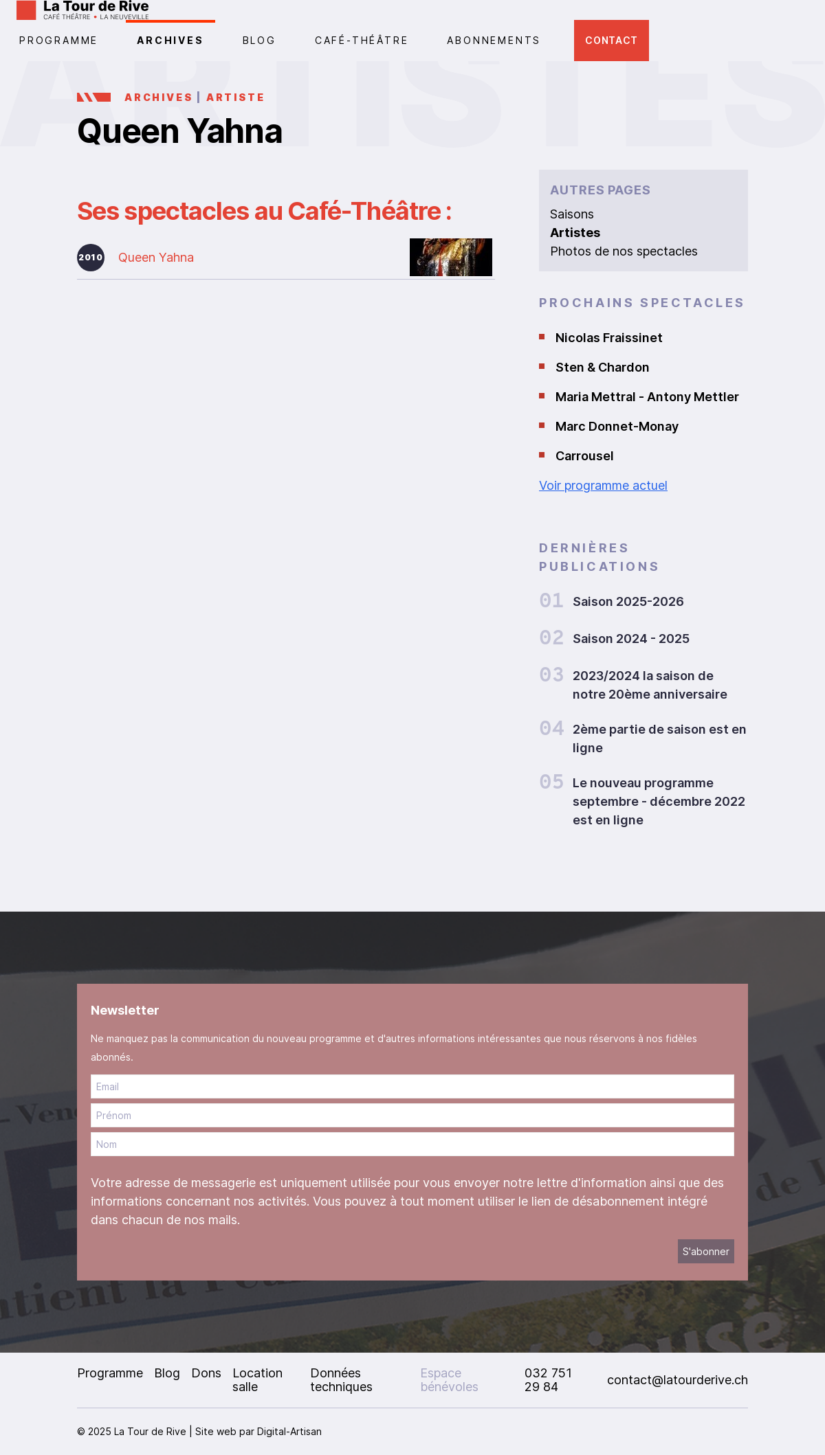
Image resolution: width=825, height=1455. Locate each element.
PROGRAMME (58, 40)
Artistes (575, 232)
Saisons (572, 214)
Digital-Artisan (289, 1431)
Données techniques (341, 1380)
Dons (206, 1373)
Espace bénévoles (449, 1380)
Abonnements (494, 40)
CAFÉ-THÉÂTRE (362, 40)
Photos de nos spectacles (624, 251)
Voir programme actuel (603, 485)
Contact (611, 40)
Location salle (257, 1380)
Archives (170, 40)
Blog (259, 40)
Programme (110, 1373)
